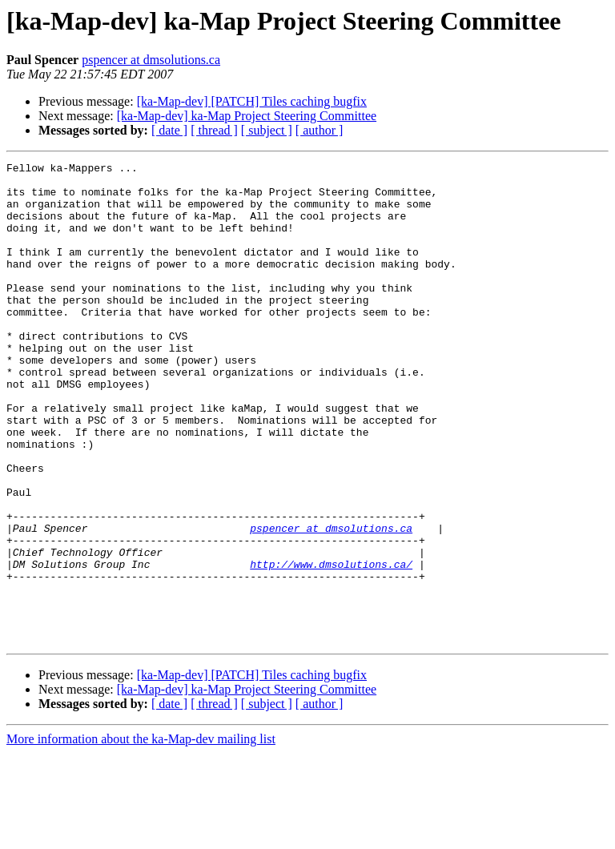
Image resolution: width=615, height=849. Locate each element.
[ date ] (169, 130)
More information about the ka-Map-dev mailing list (140, 835)
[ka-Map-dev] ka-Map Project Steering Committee (246, 116)
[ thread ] (214, 130)
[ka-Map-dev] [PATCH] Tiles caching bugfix (252, 101)
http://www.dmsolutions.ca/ (331, 645)
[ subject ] (266, 130)
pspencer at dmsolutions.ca (151, 59)
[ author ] (319, 130)
